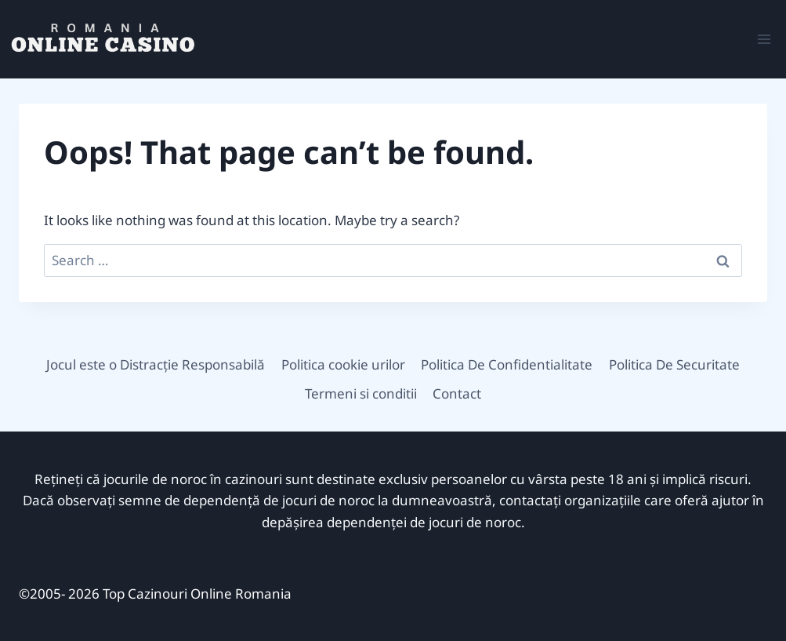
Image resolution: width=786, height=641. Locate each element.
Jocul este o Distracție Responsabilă (155, 364)
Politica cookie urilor (343, 364)
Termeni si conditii (361, 393)
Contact (457, 393)
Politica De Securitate (674, 364)
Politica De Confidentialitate (506, 364)
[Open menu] (763, 39)
